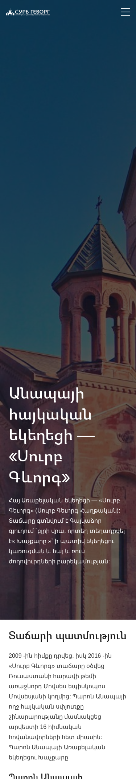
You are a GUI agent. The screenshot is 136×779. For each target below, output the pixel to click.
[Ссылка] (28, 12)
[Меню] (125, 12)
